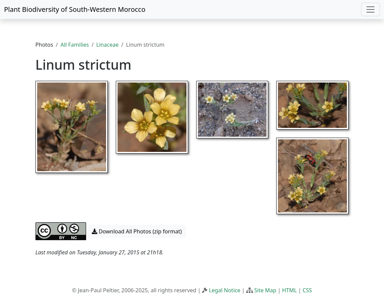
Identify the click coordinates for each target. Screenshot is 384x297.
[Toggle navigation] (370, 9)
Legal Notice (224, 290)
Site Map (265, 290)
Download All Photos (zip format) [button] (137, 231)
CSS (307, 290)
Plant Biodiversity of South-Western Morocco (75, 9)
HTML (289, 290)
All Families (74, 44)
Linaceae (107, 44)
